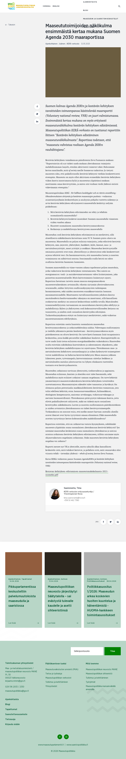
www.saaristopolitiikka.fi (77, 745)
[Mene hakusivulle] (119, 6)
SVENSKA (46, 6)
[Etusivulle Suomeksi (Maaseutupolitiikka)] (21, 6)
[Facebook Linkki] (59, 736)
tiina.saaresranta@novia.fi (74, 498)
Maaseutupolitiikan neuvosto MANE (102, 669)
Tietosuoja (10, 719)
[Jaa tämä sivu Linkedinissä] (118, 522)
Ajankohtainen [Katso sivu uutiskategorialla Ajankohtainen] (51, 44)
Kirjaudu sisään (12, 724)
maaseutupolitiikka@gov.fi (17, 691)
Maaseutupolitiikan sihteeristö (99, 674)
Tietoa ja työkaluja (53, 674)
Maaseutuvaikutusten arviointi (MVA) (61, 669)
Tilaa (112, 651)
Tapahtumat (89, 27)
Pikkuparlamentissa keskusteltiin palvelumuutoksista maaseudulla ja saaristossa (22, 596)
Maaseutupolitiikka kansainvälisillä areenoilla (100, 687)
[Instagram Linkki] (66, 736)
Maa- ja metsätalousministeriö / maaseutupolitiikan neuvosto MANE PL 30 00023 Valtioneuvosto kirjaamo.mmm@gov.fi (21, 674)
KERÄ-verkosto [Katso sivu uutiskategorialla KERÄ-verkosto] (73, 44)
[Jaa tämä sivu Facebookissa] (103, 522)
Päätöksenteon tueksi (55, 664)
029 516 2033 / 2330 (14, 687)
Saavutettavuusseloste (16, 714)
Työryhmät (90, 682)
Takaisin (10, 25)
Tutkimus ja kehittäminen (56, 682)
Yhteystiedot (51, 686)
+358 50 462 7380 (71, 500)
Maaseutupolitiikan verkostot (58, 678)
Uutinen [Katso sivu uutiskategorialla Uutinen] (62, 44)
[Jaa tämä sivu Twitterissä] (111, 522)
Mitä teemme (92, 664)
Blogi (85, 10)
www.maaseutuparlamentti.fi (51, 745)
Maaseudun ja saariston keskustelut (100, 19)
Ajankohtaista (90, 2)
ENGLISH (56, 6)
